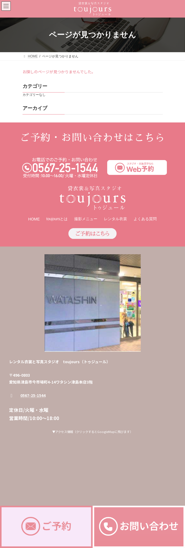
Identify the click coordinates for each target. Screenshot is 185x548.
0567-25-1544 (33, 395)
